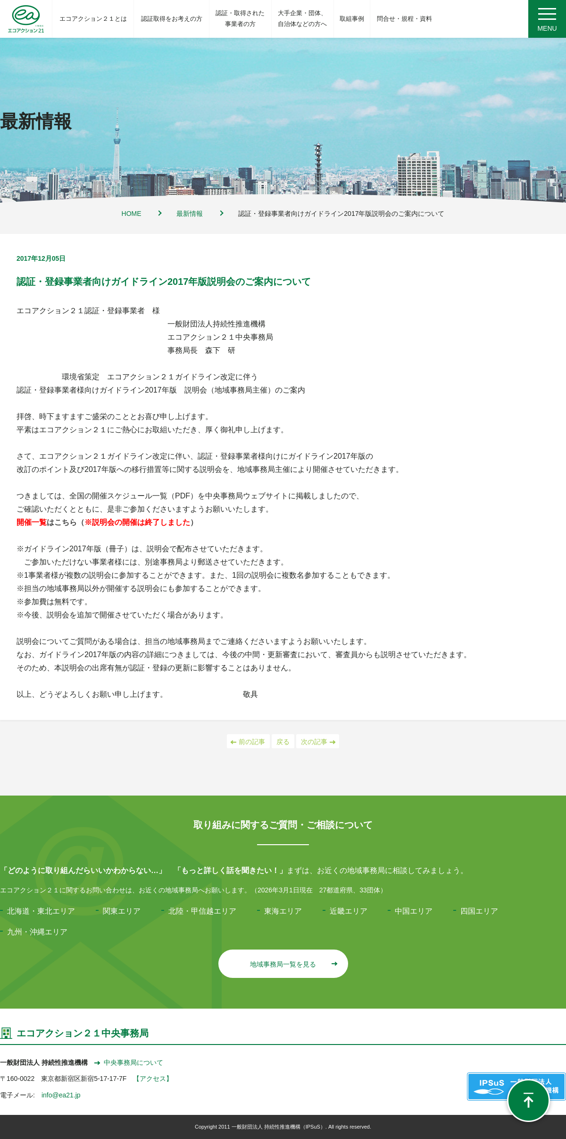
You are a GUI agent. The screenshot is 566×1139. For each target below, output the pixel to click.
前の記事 (248, 741)
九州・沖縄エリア (37, 932)
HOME (132, 213)
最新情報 (189, 213)
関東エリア (122, 911)
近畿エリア (348, 911)
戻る (283, 741)
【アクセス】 (153, 1078)
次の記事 (317, 741)
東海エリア (283, 911)
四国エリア (479, 911)
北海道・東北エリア (41, 911)
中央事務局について (128, 1062)
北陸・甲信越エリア (202, 911)
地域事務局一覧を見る (293, 964)
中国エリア (414, 911)
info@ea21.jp (61, 1095)
